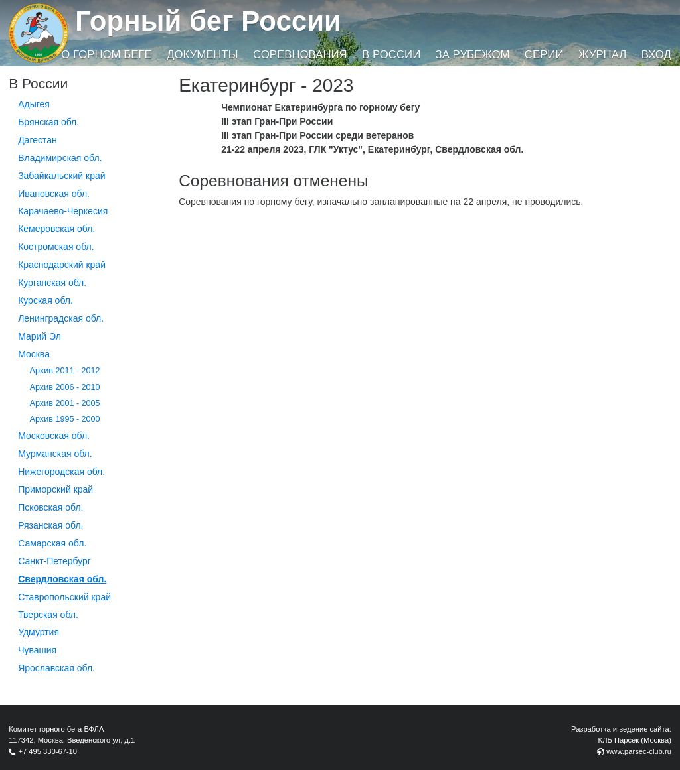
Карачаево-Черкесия (63, 211)
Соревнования (300, 54)
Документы (202, 54)
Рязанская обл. (50, 525)
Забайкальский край (61, 175)
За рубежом (473, 54)
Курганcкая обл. (52, 282)
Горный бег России (208, 20)
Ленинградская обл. (61, 318)
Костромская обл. (56, 246)
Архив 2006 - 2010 (65, 387)
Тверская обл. (48, 615)
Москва (34, 354)
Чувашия (37, 650)
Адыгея (34, 104)
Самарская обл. (52, 543)
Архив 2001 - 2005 (65, 403)
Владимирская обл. (60, 158)
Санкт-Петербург (54, 561)
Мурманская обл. (55, 453)
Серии (544, 54)
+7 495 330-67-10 (47, 751)
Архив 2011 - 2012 (65, 370)
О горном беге (106, 54)
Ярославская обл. (56, 668)
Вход (656, 54)
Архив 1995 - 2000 (65, 419)
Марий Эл (39, 336)
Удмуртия (38, 632)
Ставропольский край (64, 597)
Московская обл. (54, 435)
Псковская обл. (50, 507)
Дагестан (37, 140)
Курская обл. (45, 300)
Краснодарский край (62, 264)
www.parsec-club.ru (638, 751)
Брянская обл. (48, 122)
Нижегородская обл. (61, 471)
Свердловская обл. (62, 579)
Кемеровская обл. (56, 229)
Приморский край (55, 489)
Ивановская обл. (54, 193)
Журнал (602, 54)
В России (391, 54)
